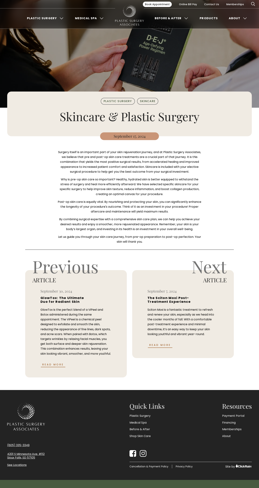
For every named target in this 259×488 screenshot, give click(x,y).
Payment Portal (233, 415)
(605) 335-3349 (18, 445)
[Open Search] (253, 4)
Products (209, 18)
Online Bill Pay (188, 4)
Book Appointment (157, 4)
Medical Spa (86, 18)
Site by (238, 466)
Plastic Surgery (42, 18)
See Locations (17, 465)
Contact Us (211, 4)
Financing (229, 422)
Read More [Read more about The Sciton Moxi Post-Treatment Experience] (160, 345)
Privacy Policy (184, 466)
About (234, 18)
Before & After (168, 18)
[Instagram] (143, 453)
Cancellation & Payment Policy (149, 466)
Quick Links (147, 406)
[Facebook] (133, 453)
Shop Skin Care (140, 436)
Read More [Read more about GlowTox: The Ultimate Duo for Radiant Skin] (53, 364)
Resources (237, 406)
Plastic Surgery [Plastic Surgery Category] (118, 101)
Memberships (235, 4)
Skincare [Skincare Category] (147, 101)
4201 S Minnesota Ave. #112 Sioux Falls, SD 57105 (26, 456)
